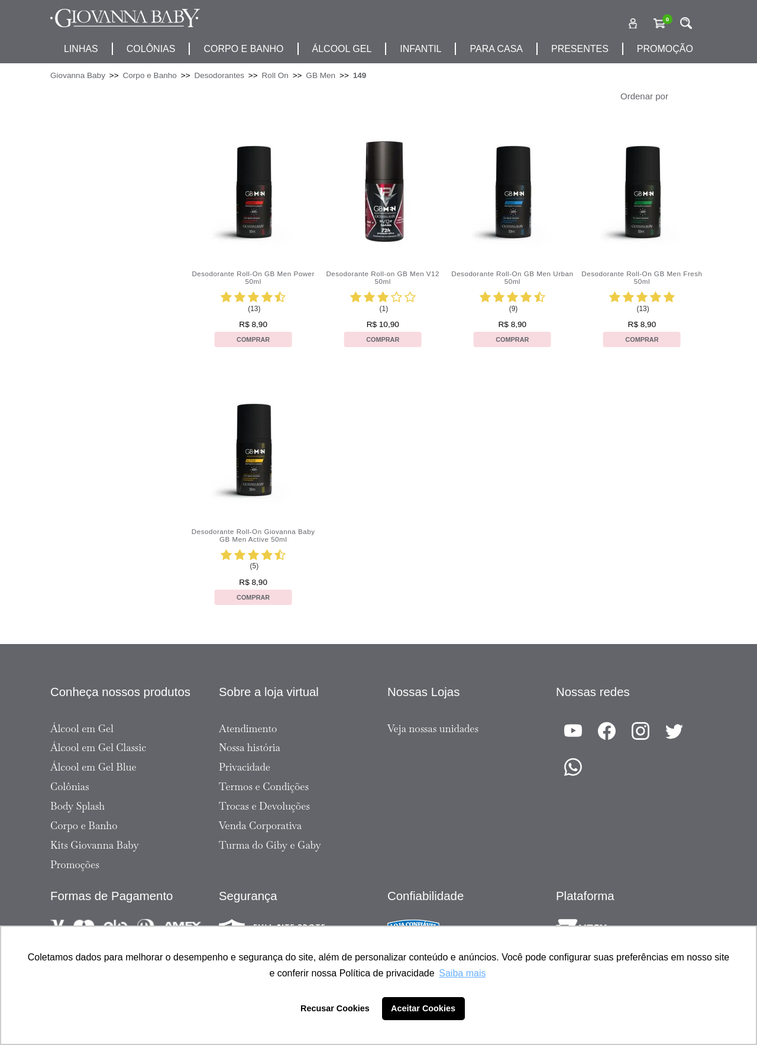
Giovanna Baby (77, 75)
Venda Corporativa (260, 825)
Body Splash (77, 806)
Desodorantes (219, 75)
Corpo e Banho (149, 75)
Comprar (253, 339)
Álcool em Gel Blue (93, 767)
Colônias (151, 49)
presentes (580, 49)
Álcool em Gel (82, 728)
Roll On (275, 75)
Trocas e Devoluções (264, 806)
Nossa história (249, 747)
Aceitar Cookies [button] (423, 1008)
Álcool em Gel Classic (98, 747)
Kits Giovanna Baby (94, 845)
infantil (420, 49)
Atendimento (248, 728)
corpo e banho (243, 49)
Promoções (74, 864)
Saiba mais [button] (462, 973)
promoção (665, 49)
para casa (496, 49)
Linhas (81, 49)
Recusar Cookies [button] (335, 1008)
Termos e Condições (264, 786)
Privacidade (244, 767)
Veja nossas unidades (432, 728)
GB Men (320, 75)
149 (360, 75)
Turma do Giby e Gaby (270, 845)
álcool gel (342, 49)
